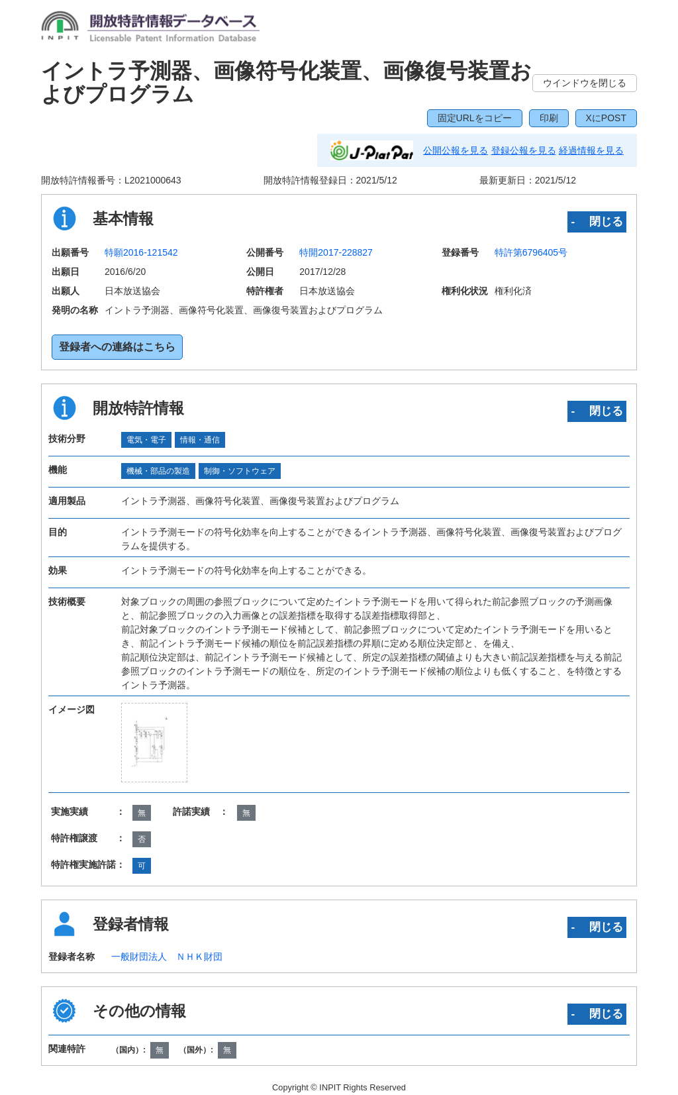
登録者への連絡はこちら (117, 346)
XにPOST (606, 118)
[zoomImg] (154, 742)
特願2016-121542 (141, 252)
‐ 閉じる (597, 221)
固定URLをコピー (475, 118)
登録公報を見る (523, 150)
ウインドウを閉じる (584, 83)
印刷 (549, 118)
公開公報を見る (455, 150)
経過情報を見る (591, 150)
